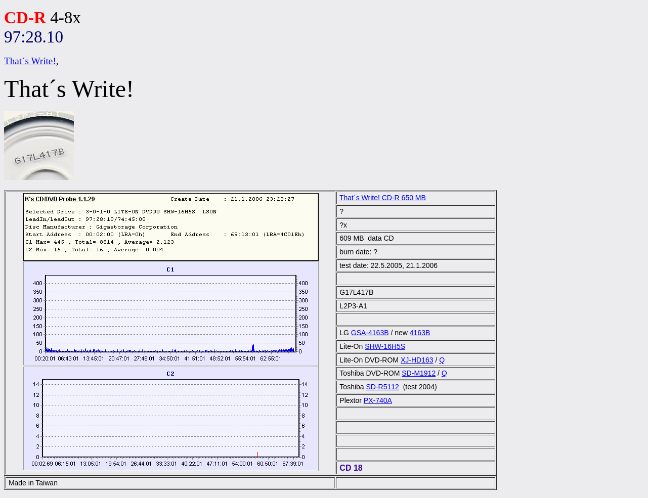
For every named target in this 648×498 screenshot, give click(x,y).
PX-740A (378, 400)
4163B (420, 333)
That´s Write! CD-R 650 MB (382, 198)
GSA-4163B (370, 333)
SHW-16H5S (385, 346)
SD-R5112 (382, 387)
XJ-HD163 (417, 360)
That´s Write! (30, 61)
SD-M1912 (419, 373)
